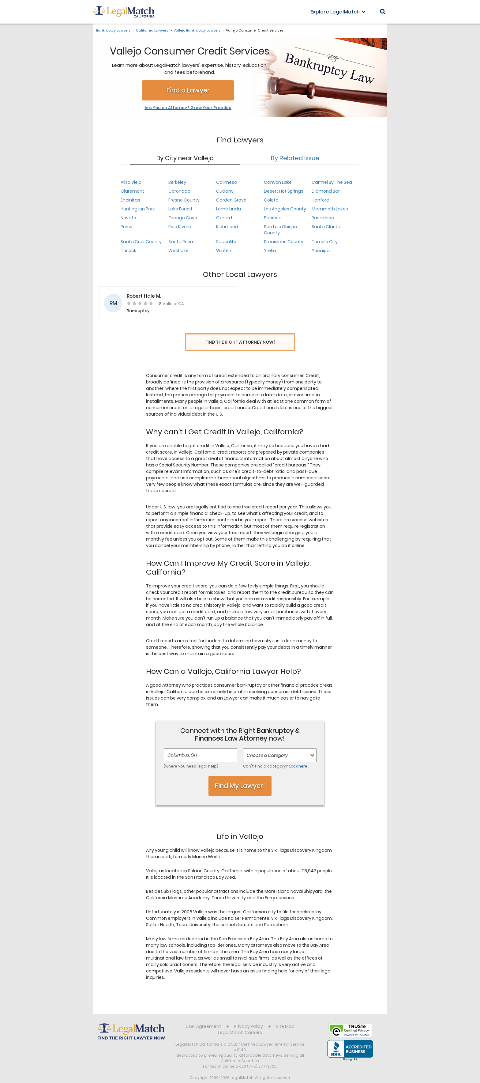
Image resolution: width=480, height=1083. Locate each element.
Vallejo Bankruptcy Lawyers (197, 30)
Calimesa (226, 182)
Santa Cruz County (141, 242)
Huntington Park (138, 209)
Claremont (132, 191)
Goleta (271, 200)
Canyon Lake (278, 182)
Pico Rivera (179, 227)
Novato (128, 218)
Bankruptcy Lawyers (113, 30)
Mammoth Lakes (330, 209)
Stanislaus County (283, 242)
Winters (224, 250)
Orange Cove (182, 218)
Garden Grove (231, 200)
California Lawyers (152, 30)
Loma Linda (228, 209)
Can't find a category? (275, 754)
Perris (126, 227)
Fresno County (184, 200)
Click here (298, 754)
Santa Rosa (180, 242)
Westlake (178, 250)
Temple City (325, 242)
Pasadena (323, 218)
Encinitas (130, 200)
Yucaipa (321, 250)
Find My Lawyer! (240, 774)
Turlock (128, 250)
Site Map (285, 1015)
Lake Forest (180, 209)
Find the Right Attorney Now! (240, 342)
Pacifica (273, 218)
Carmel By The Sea (332, 182)
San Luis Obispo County (280, 230)
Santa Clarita (326, 227)
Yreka (270, 250)
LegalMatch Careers (240, 1021)
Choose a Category (266, 744)
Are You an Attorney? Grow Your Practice (187, 108)
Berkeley (177, 182)
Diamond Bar (326, 191)
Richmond (227, 227)
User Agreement (203, 1015)
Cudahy (225, 191)
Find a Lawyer (188, 90)
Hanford (320, 200)
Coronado (179, 191)
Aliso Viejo (131, 182)
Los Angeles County (285, 209)
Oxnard (224, 218)
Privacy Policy (248, 1015)
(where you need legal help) (191, 754)
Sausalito (226, 242)
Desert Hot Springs (283, 191)
